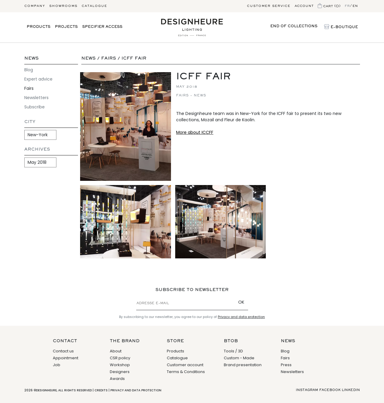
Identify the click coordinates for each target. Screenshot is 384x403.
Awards (117, 378)
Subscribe (34, 107)
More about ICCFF (194, 132)
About (116, 351)
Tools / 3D (233, 351)
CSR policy (120, 358)
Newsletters (36, 98)
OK (241, 302)
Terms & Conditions (186, 372)
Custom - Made (239, 358)
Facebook (329, 390)
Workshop (120, 365)
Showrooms (63, 6)
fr (347, 6)
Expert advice (38, 79)
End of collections (293, 26)
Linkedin (351, 390)
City (29, 122)
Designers (120, 372)
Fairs (29, 88)
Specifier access (102, 27)
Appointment (65, 358)
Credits (101, 390)
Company (34, 6)
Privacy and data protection (241, 316)
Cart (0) (329, 6)
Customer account (185, 365)
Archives (37, 149)
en (355, 6)
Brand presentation (243, 365)
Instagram (307, 390)
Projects (66, 27)
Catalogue (94, 6)
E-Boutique (341, 27)
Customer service (268, 6)
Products (38, 27)
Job (56, 365)
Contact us (63, 351)
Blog (28, 70)
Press (286, 365)
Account (304, 6)
